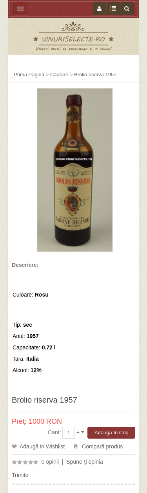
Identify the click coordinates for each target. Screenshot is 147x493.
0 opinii (50, 462)
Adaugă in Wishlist (42, 446)
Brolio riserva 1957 (95, 74)
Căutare (59, 74)
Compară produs (102, 446)
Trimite (20, 475)
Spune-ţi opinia (84, 462)
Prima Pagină (29, 74)
